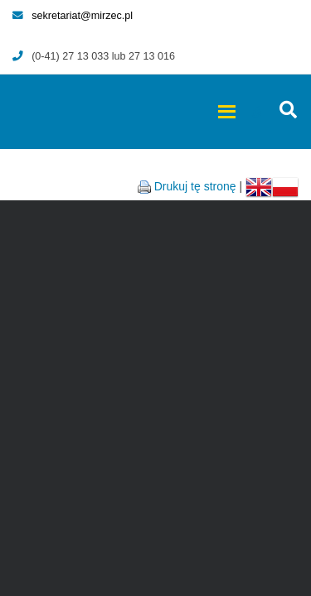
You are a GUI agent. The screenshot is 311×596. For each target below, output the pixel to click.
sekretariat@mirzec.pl (72, 16)
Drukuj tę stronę (195, 186)
